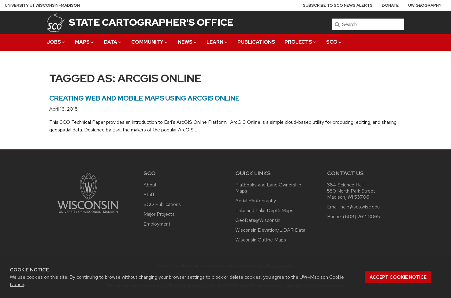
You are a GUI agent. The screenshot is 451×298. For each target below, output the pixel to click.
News (187, 42)
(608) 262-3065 (361, 216)
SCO (334, 42)
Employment (157, 224)
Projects (301, 42)
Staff (149, 194)
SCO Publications (162, 204)
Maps (85, 42)
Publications (256, 42)
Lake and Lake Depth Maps (264, 210)
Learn (217, 42)
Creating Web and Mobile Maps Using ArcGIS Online (144, 98)
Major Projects (159, 214)
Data (113, 42)
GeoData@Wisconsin (257, 220)
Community (149, 42)
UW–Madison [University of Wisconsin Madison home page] (42, 5)
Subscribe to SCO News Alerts (338, 5)
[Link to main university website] (87, 214)
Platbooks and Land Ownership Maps (268, 188)
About (150, 185)
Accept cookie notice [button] (398, 277)
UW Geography (425, 5)
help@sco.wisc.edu (360, 207)
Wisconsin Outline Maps (260, 240)
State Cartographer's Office (151, 22)
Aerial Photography (255, 200)
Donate (390, 5)
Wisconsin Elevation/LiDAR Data (270, 230)
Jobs (56, 42)
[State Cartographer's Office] (56, 22)
